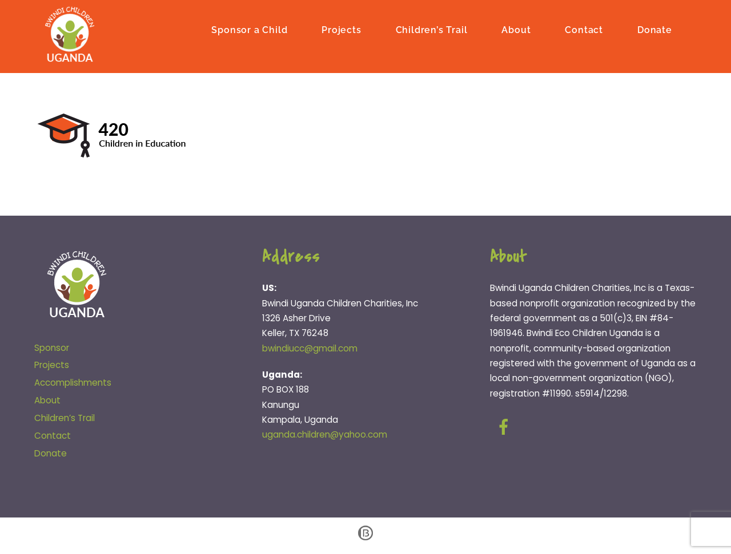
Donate (654, 30)
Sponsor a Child (249, 30)
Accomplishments (72, 383)
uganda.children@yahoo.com (324, 434)
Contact (584, 30)
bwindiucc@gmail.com (310, 348)
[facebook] (505, 427)
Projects (341, 30)
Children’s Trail (432, 30)
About (516, 30)
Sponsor (51, 348)
